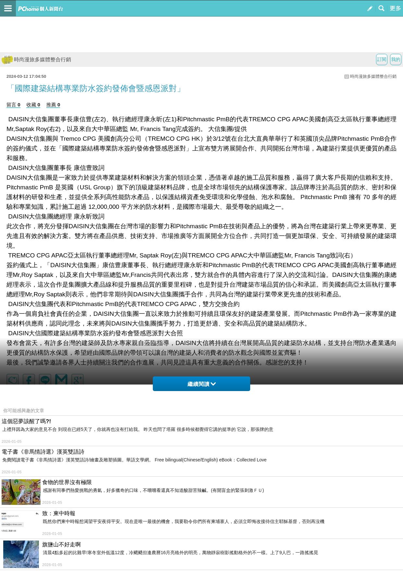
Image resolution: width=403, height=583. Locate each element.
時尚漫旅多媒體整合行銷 (36, 59)
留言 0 (13, 104)
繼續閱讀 (202, 384)
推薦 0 (53, 104)
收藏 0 (33, 104)
